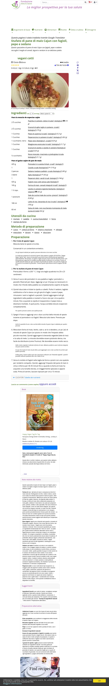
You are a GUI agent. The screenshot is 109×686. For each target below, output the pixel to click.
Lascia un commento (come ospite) (25, 384)
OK (99, 681)
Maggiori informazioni (12, 683)
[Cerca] (62, 2)
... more (24, 474)
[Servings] (32, 114)
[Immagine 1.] (40, 98)
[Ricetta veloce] (15, 65)
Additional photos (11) (29, 444)
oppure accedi (47, 384)
